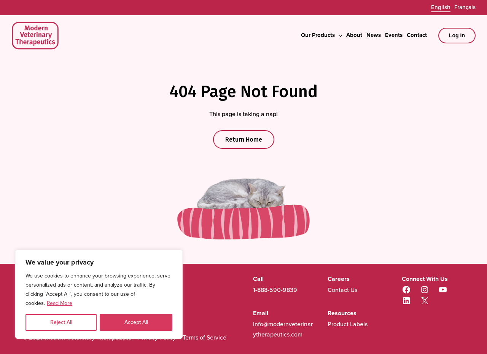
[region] (99, 294)
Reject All (61, 322)
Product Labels (348, 324)
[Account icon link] (457, 35)
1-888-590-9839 (275, 289)
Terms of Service (203, 337)
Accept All (136, 322)
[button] (280, 35)
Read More (60, 303)
